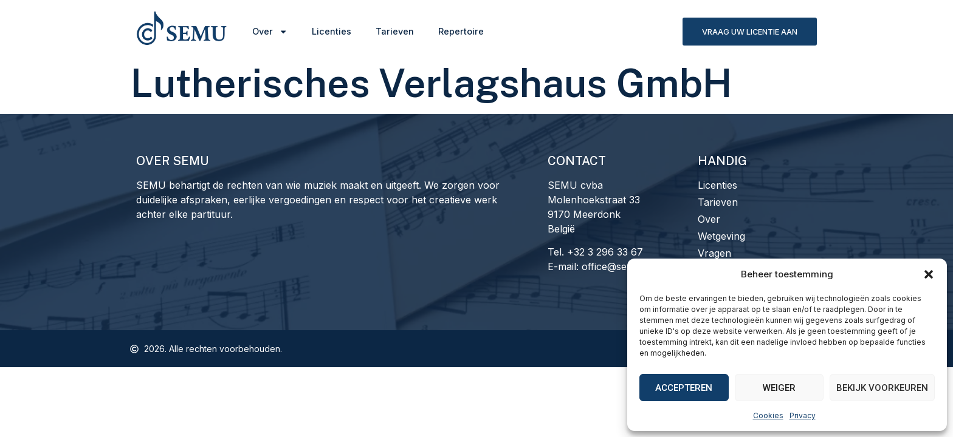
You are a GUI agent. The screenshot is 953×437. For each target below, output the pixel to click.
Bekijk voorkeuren (882, 387)
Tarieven (395, 31)
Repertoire (461, 31)
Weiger (779, 387)
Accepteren (683, 387)
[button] (929, 274)
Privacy (803, 415)
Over (269, 31)
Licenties (331, 31)
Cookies (768, 415)
